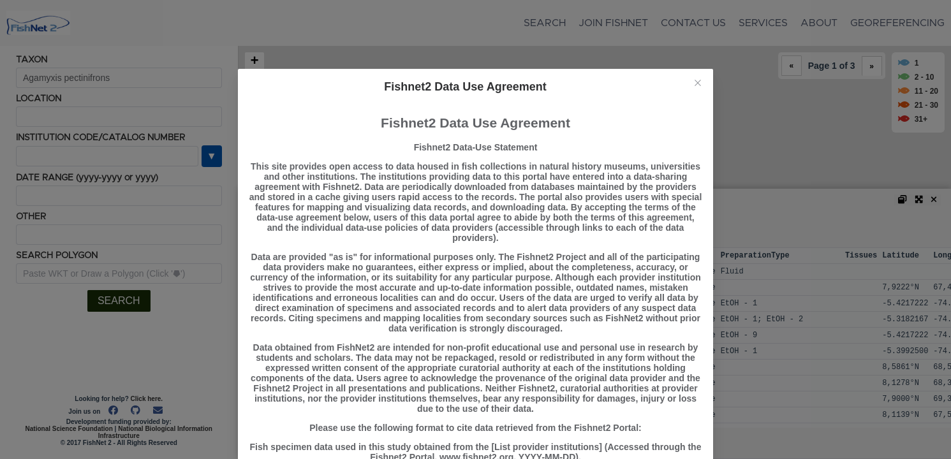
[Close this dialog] (697, 84)
